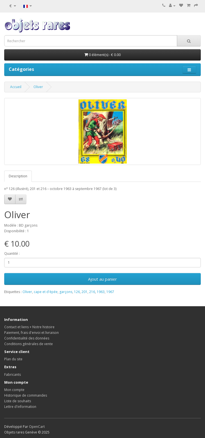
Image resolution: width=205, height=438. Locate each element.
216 (92, 291)
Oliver (38, 86)
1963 (101, 291)
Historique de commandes (25, 395)
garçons (65, 291)
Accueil (15, 86)
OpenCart (37, 426)
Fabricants (12, 374)
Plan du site (13, 359)
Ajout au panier (102, 279)
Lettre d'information (20, 406)
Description (18, 176)
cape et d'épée (46, 291)
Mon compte (14, 389)
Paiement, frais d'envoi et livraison (31, 332)
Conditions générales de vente (28, 343)
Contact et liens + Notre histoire (29, 327)
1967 (110, 291)
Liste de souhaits (17, 401)
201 (84, 291)
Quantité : (12, 253)
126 (77, 291)
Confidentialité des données (26, 338)
